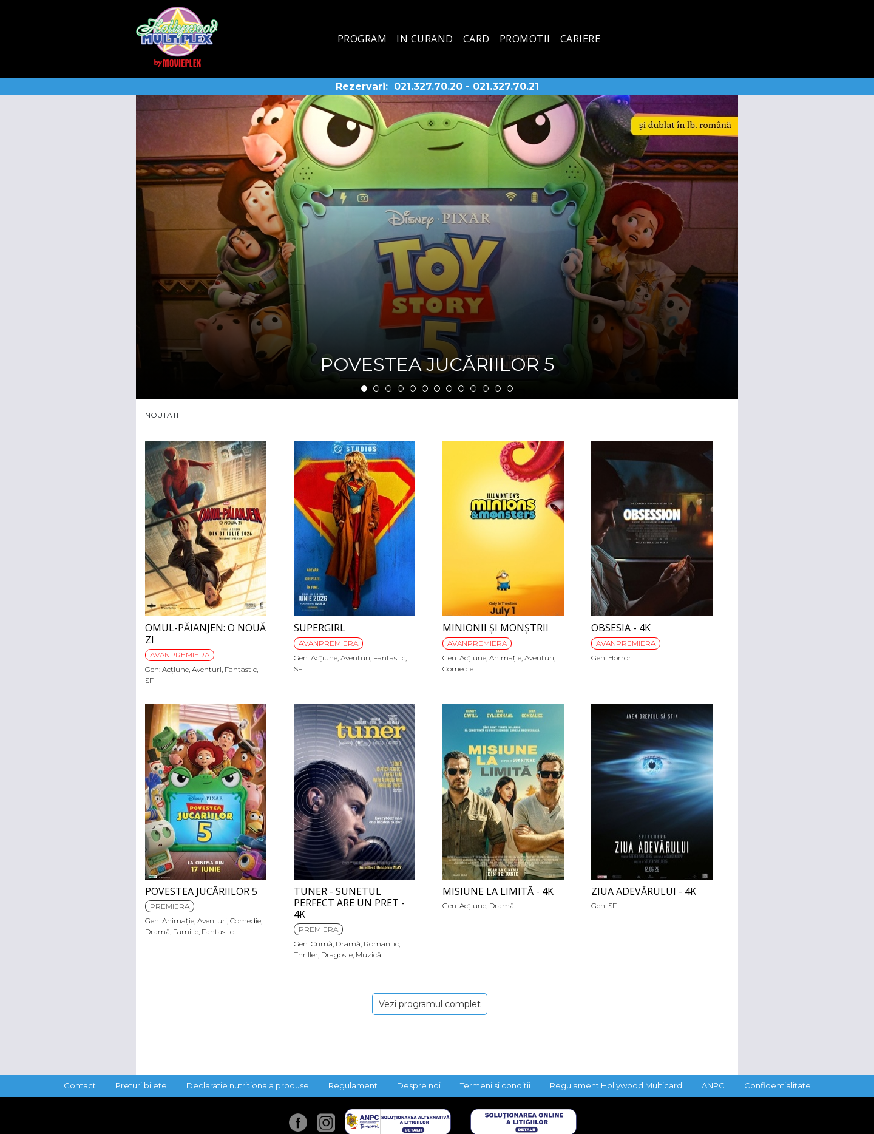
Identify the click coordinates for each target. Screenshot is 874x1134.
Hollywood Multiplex (177, 36)
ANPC (713, 1085)
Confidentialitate (777, 1085)
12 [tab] (498, 388)
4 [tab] (401, 388)
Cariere (580, 39)
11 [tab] (486, 388)
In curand (424, 39)
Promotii (525, 39)
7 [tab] (437, 388)
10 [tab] (473, 388)
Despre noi (419, 1085)
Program (362, 39)
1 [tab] (364, 388)
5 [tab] (413, 388)
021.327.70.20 (428, 86)
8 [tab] (449, 388)
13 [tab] (510, 388)
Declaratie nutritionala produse (247, 1085)
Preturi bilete (141, 1085)
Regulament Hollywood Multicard (616, 1085)
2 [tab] (376, 388)
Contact (80, 1085)
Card (476, 39)
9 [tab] (461, 388)
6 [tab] (425, 388)
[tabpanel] (437, 247)
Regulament (353, 1085)
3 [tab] (388, 388)
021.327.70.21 (506, 86)
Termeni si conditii (495, 1085)
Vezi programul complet (430, 1004)
